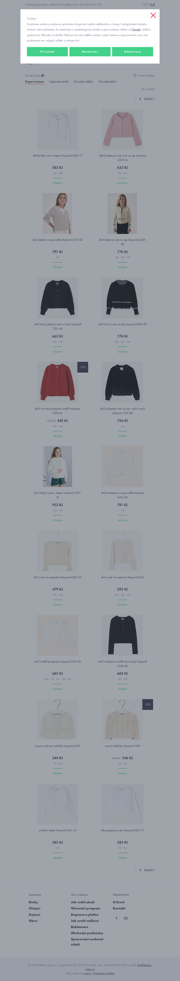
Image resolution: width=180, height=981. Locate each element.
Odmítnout (132, 52)
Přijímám (47, 52)
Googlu (136, 29)
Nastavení (90, 52)
